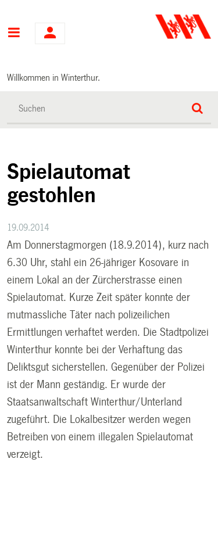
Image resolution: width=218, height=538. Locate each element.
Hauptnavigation (13, 34)
